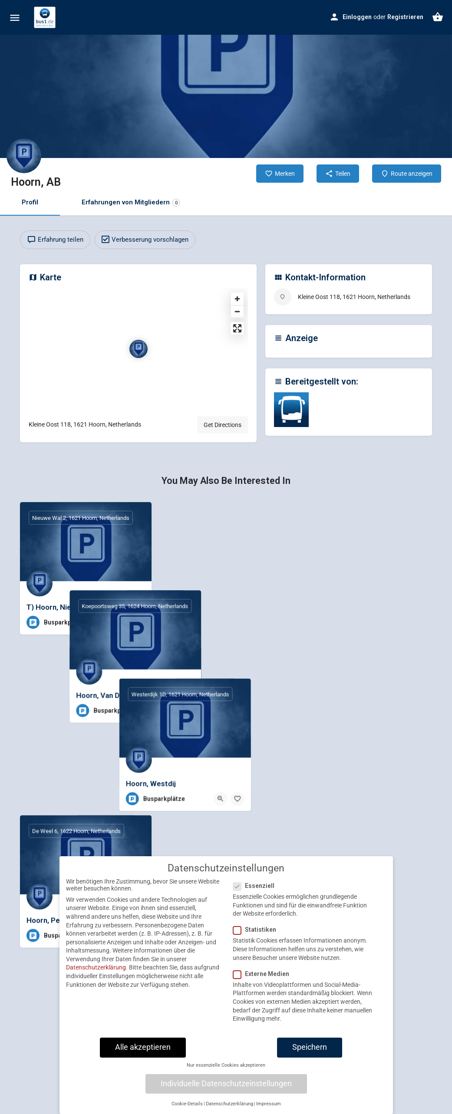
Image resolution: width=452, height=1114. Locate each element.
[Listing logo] (24, 155)
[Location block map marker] (138, 349)
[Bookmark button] (138, 622)
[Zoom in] (237, 298)
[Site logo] (46, 17)
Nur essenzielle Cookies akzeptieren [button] (226, 1085)
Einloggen (357, 16)
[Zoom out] (237, 311)
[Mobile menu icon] (15, 17)
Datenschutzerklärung (96, 986)
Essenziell (256, 905)
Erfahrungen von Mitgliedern (131, 202)
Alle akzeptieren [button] (143, 1066)
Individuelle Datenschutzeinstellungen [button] (226, 1102)
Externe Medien (264, 992)
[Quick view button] (121, 622)
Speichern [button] (309, 1066)
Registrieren (405, 16)
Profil (30, 202)
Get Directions (222, 424)
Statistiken (257, 949)
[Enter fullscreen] (237, 328)
